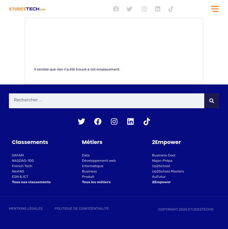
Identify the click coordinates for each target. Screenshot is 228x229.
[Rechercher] (211, 100)
